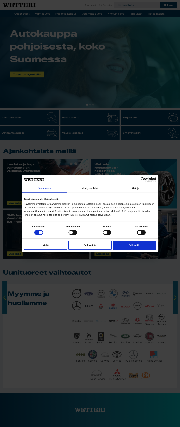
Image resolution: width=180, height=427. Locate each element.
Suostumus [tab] (44, 188)
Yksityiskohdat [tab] (90, 188)
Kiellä (46, 245)
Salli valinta (90, 245)
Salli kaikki (134, 245)
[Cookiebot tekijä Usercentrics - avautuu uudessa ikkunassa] (143, 179)
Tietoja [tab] (135, 188)
